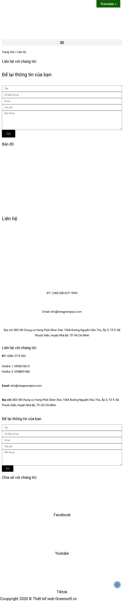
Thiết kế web (43, 598)
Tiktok (62, 592)
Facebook (62, 515)
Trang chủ (8, 52)
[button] (62, 42)
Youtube (62, 553)
